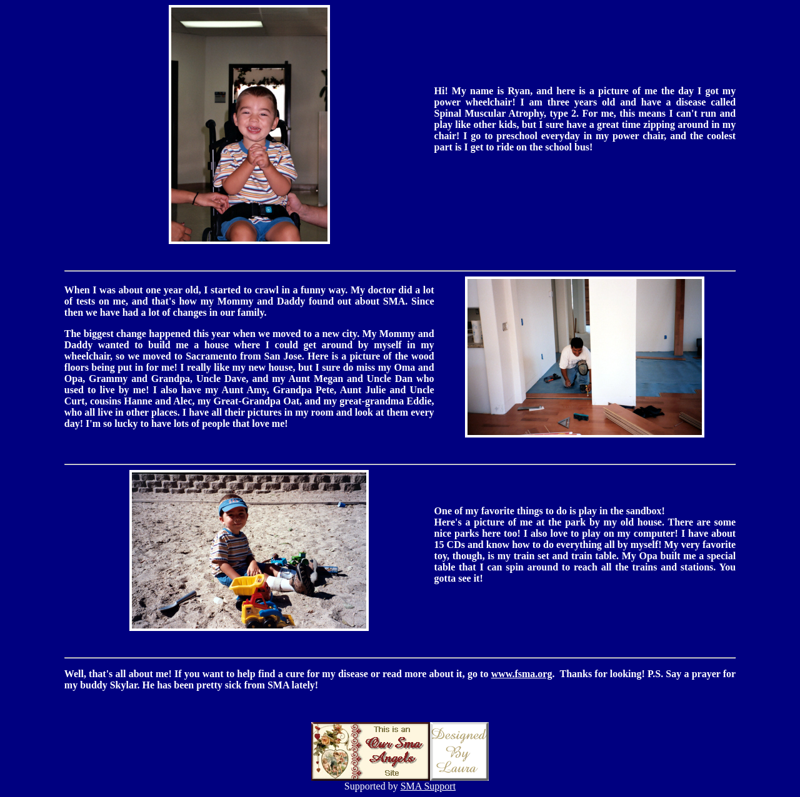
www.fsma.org (521, 673)
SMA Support (428, 786)
